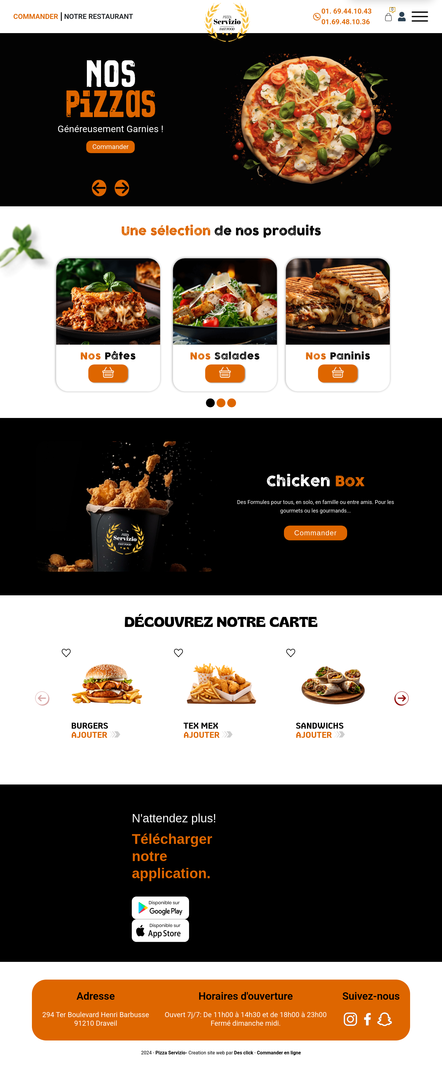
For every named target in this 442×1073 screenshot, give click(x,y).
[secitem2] (221, 403)
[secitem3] (231, 403)
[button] (401, 698)
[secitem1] (210, 403)
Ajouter (77, 735)
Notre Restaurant (98, 16)
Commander (35, 16)
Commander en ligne (279, 1053)
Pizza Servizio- (171, 1053)
